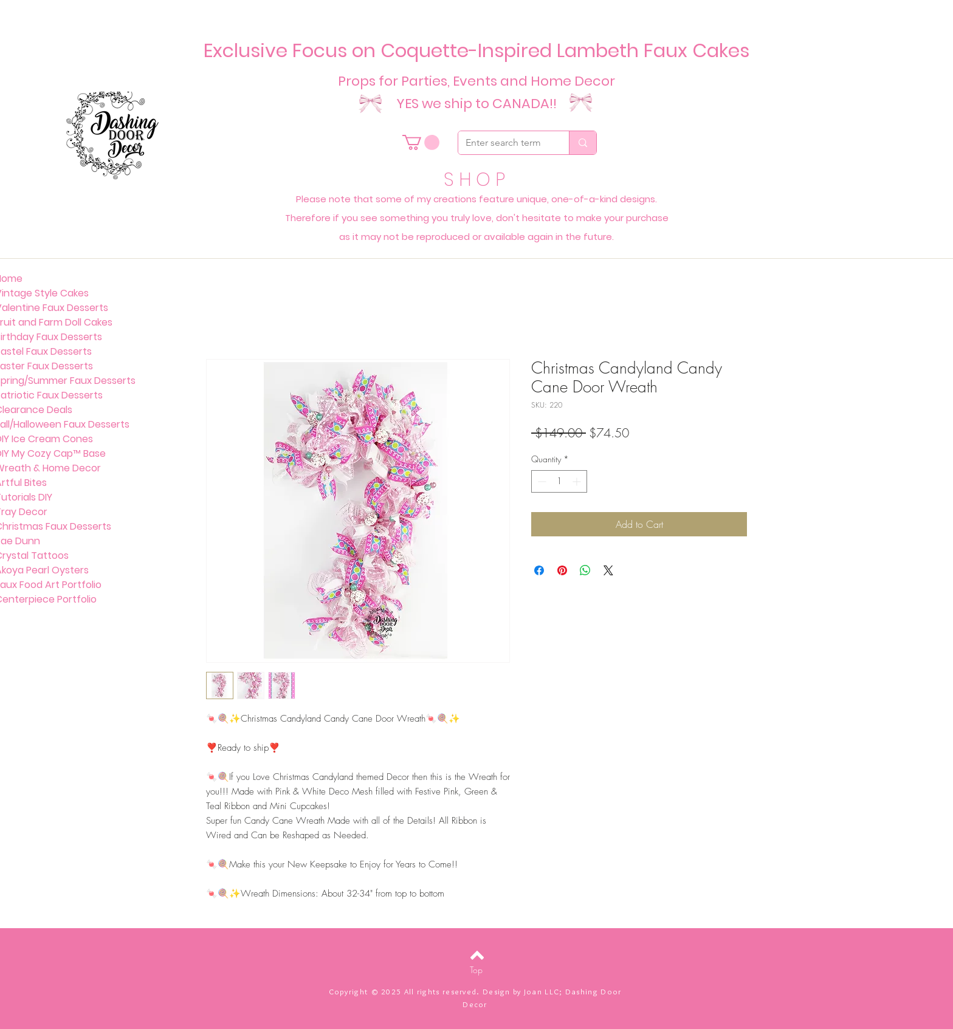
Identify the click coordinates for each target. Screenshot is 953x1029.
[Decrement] (540, 481)
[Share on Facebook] (539, 570)
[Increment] (577, 481)
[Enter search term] (504, 142)
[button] (420, 142)
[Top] (476, 970)
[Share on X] (608, 570)
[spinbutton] (559, 481)
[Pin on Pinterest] (562, 570)
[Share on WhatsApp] (585, 570)
